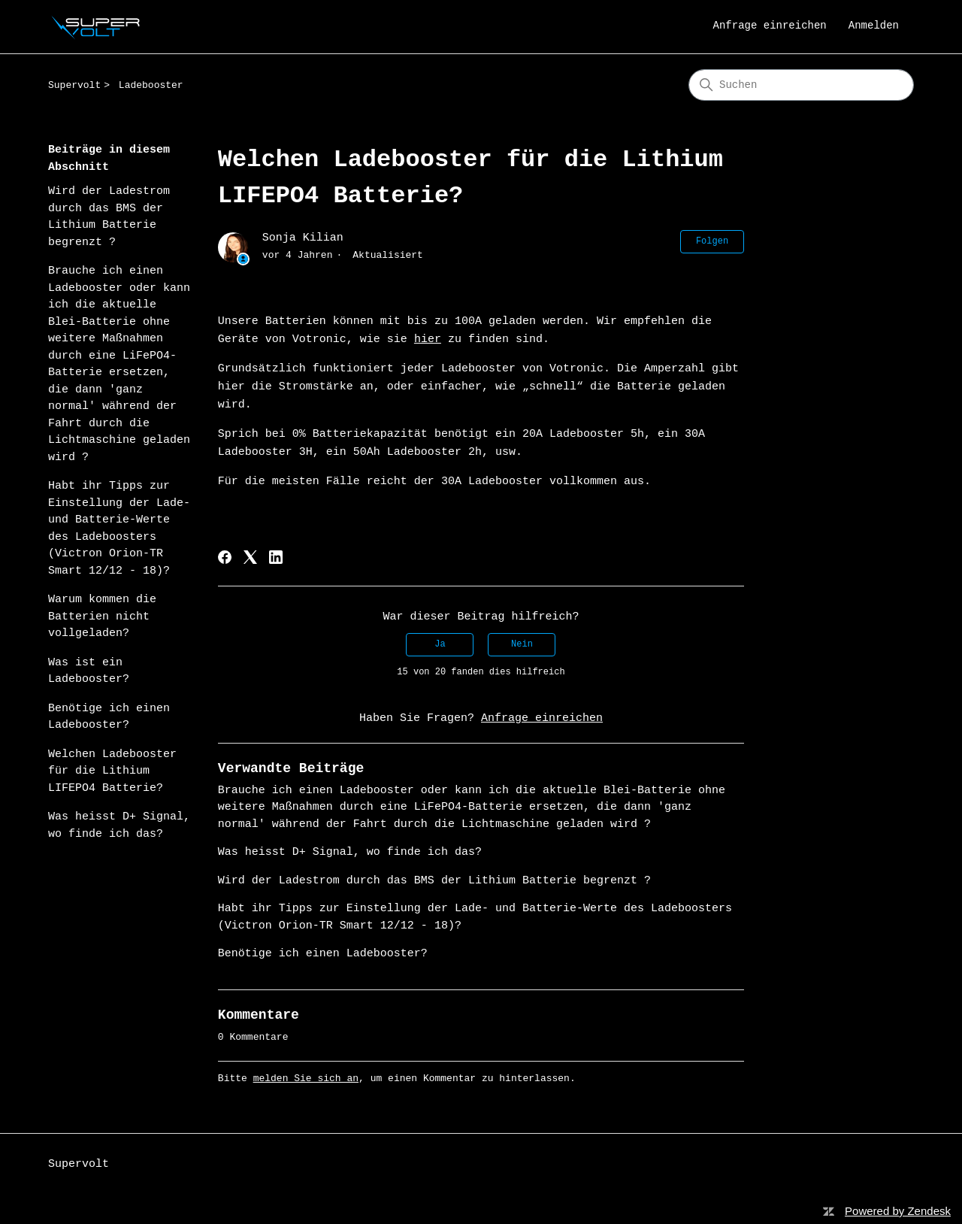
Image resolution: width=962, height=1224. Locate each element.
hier (427, 339)
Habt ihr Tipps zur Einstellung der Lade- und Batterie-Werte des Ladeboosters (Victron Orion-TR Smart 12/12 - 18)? (119, 528)
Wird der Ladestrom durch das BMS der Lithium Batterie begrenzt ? (109, 217)
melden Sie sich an (305, 1078)
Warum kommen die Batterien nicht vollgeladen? (102, 616)
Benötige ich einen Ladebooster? (109, 717)
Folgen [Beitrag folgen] (712, 241)
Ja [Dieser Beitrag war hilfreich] (439, 644)
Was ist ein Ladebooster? (88, 671)
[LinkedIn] (276, 557)
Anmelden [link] (874, 26)
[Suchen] (801, 85)
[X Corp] (250, 557)
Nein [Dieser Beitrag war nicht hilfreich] (522, 644)
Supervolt (74, 85)
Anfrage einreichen (770, 26)
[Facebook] (224, 557)
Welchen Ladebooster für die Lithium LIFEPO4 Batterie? (112, 771)
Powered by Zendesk (898, 1210)
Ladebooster (151, 85)
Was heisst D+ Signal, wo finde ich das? (119, 825)
